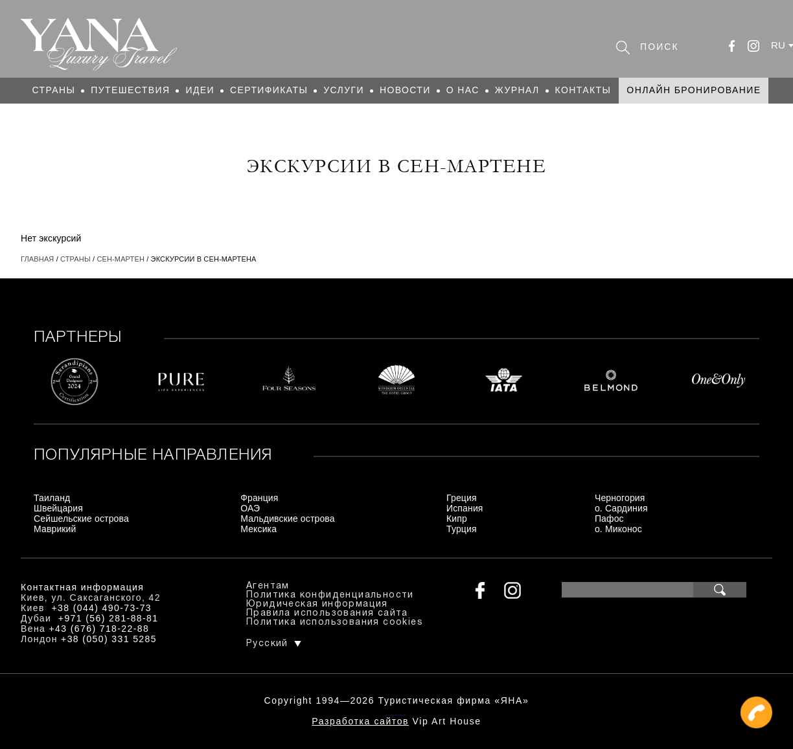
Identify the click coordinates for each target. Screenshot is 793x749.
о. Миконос (618, 529)
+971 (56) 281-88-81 (108, 618)
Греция (461, 498)
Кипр (456, 518)
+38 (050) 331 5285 (109, 639)
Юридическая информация (317, 604)
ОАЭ (250, 508)
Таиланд (52, 498)
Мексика (258, 529)
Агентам (268, 586)
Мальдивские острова (287, 518)
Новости (405, 90)
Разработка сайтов (360, 721)
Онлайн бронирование (693, 90)
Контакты (583, 90)
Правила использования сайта (327, 613)
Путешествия (130, 90)
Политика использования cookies (334, 622)
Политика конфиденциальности (330, 595)
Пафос (609, 518)
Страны (54, 90)
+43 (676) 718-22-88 (99, 628)
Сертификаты (269, 90)
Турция (461, 529)
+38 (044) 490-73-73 (101, 608)
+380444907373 (397, 713)
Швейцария (58, 508)
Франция (259, 498)
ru (778, 44)
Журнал (517, 90)
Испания (464, 508)
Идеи (199, 90)
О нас (462, 90)
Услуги (343, 90)
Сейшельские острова (81, 518)
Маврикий (55, 529)
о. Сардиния (621, 508)
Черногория (620, 498)
